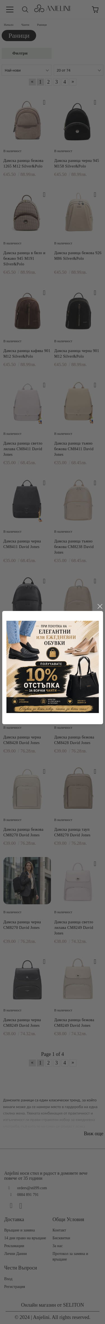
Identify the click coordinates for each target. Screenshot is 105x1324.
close (99, 587)
